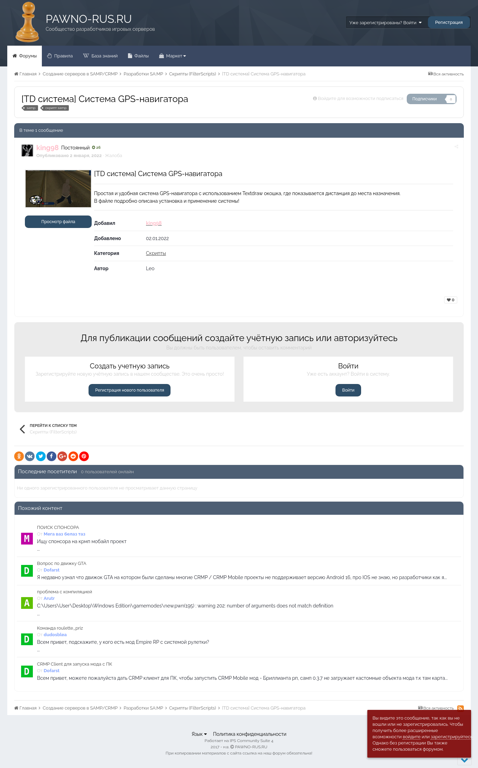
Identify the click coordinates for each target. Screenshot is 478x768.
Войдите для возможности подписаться (360, 98)
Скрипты (156, 253)
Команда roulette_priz (60, 628)
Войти (348, 390)
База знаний (104, 55)
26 (96, 147)
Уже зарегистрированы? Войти (385, 22)
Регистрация (449, 22)
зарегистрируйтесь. (452, 736)
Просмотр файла (58, 221)
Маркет (175, 55)
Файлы (141, 55)
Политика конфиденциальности (249, 734)
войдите (412, 736)
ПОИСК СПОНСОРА (58, 527)
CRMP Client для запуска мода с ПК (74, 664)
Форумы (27, 55)
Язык (199, 734)
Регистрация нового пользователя (129, 390)
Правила (63, 55)
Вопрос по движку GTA (61, 563)
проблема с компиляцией (64, 591)
